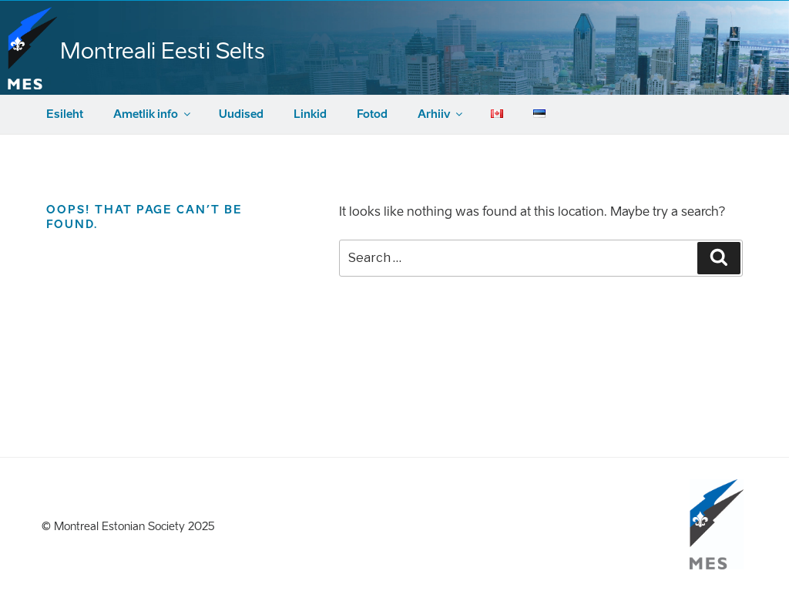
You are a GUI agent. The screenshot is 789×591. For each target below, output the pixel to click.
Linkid (310, 114)
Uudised (241, 114)
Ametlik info (153, 114)
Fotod (372, 114)
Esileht (64, 114)
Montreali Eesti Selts (162, 51)
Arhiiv (441, 114)
